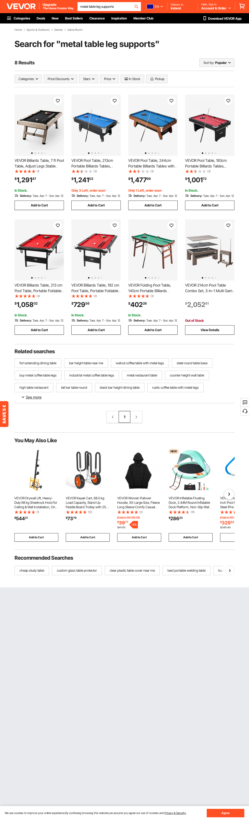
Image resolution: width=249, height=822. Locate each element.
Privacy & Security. (175, 813)
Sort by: (208, 63)
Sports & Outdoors (38, 29)
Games (58, 29)
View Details (210, 330)
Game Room (74, 29)
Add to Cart (39, 205)
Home (18, 29)
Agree (226, 813)
